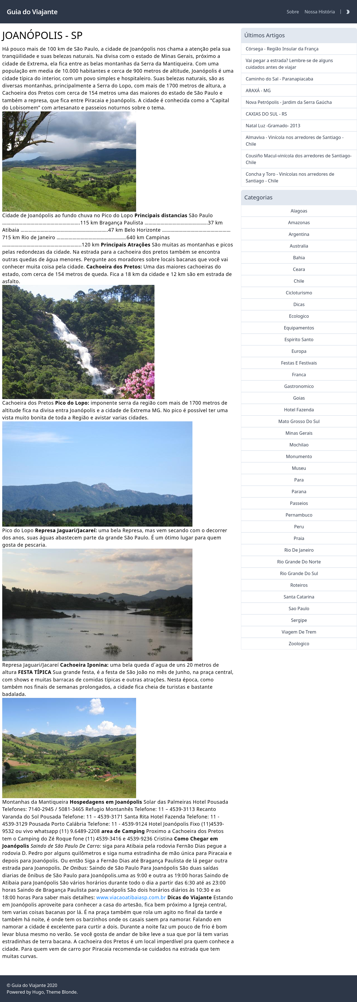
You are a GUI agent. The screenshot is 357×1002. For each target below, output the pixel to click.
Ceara (299, 269)
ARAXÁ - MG (258, 90)
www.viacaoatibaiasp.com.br (131, 897)
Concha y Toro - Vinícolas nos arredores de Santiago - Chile (290, 177)
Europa (299, 351)
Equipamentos (299, 328)
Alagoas (299, 211)
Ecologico (299, 316)
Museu (299, 468)
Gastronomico (299, 386)
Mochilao (299, 445)
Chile (299, 281)
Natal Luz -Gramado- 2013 (273, 126)
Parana (299, 491)
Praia (299, 538)
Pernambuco (299, 515)
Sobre (293, 12)
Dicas (299, 304)
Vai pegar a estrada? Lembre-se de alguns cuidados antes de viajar (289, 63)
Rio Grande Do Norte (299, 562)
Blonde (69, 992)
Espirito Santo (298, 339)
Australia (299, 246)
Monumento (299, 456)
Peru (299, 527)
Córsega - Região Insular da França (282, 49)
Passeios (299, 503)
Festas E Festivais (299, 363)
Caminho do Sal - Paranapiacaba (279, 79)
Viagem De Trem (299, 632)
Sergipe (299, 620)
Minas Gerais (298, 433)
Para (299, 480)
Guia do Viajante (28, 985)
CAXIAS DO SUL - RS (266, 114)
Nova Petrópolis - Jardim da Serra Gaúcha (289, 102)
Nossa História (320, 12)
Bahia (299, 258)
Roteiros (299, 585)
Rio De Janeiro (298, 550)
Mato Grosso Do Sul (299, 421)
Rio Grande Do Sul (299, 573)
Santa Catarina (299, 597)
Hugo (38, 992)
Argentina (299, 234)
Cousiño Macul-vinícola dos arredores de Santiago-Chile (299, 159)
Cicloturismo (299, 293)
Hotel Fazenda (299, 410)
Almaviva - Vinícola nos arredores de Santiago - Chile (295, 140)
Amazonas (299, 222)
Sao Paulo (299, 608)
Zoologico (299, 644)
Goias (299, 398)
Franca (299, 375)
